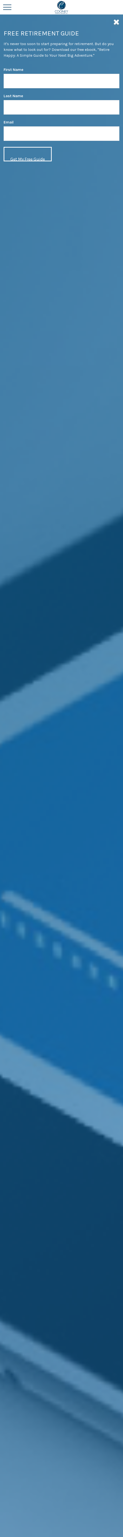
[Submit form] (28, 154)
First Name (13, 69)
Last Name (13, 96)
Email (9, 122)
